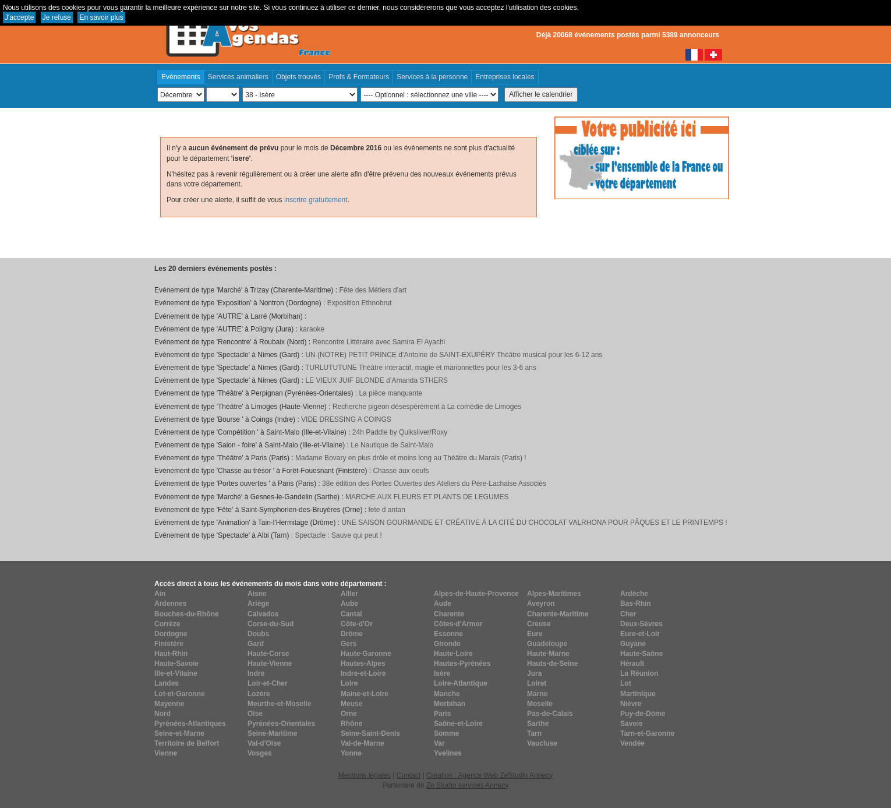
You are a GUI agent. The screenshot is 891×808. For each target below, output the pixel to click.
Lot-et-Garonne (179, 694)
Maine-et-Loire (364, 694)
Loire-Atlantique (460, 683)
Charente (449, 614)
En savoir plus (101, 17)
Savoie (631, 723)
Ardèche (634, 594)
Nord (162, 714)
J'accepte (19, 17)
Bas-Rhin (635, 603)
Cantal (351, 614)
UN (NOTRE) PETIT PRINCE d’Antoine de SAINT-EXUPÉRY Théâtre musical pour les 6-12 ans (453, 355)
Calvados (263, 614)
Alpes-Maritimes (554, 594)
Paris (442, 714)
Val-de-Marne (362, 743)
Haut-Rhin (171, 654)
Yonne (351, 753)
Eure (535, 634)
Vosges (260, 753)
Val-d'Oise (264, 743)
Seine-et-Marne (179, 733)
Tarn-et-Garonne (647, 733)
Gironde (447, 644)
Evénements (180, 77)
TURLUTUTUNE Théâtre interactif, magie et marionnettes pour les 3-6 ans (420, 368)
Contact (408, 775)
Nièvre (631, 704)
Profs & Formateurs (358, 77)
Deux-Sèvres (641, 624)
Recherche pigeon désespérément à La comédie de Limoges (427, 407)
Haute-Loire (453, 654)
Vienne (165, 753)
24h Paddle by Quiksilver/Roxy (399, 432)
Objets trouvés (298, 77)
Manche (447, 694)
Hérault (632, 663)
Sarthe (538, 723)
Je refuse (57, 17)
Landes (166, 683)
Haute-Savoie (176, 663)
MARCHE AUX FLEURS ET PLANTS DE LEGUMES (427, 497)
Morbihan (449, 704)
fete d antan (386, 510)
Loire (349, 683)
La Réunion (639, 673)
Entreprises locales (504, 77)
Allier (349, 594)
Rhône (351, 723)
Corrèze (167, 624)
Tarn (534, 733)
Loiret (536, 683)
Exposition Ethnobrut (359, 303)
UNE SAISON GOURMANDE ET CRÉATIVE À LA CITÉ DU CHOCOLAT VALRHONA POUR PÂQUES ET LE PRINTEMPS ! (534, 522)
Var (439, 743)
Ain (159, 594)
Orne (349, 714)
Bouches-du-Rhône (186, 614)
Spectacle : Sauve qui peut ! (338, 535)
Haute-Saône (641, 654)
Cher (628, 614)
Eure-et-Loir (640, 634)
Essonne (448, 634)
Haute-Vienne (270, 663)
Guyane (633, 644)
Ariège (258, 603)
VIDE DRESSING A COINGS (346, 419)
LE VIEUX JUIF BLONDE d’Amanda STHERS (376, 380)
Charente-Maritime (557, 614)
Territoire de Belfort (186, 743)
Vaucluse (542, 743)
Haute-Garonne (366, 654)
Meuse (351, 704)
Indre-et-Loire (363, 673)
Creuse (539, 624)
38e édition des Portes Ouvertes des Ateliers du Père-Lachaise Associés (434, 483)
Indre (256, 673)
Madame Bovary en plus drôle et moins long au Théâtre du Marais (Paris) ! (410, 458)
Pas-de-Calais (550, 714)
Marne (537, 694)
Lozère (259, 694)
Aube (349, 603)
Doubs (258, 634)
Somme (446, 733)
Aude (442, 603)
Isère (442, 673)
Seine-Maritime (272, 733)
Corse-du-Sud (271, 624)
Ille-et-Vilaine (175, 673)
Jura (534, 673)
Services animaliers (238, 77)
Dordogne (171, 634)
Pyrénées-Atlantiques (190, 723)
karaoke (311, 329)
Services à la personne (432, 77)
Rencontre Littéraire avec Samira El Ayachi (378, 342)
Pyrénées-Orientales (281, 723)
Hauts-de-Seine (552, 663)
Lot (625, 683)
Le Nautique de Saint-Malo (392, 445)
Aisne (257, 594)
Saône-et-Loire (458, 723)
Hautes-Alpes (363, 663)
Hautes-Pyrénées (462, 663)
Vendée (632, 743)
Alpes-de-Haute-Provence (476, 594)
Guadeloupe (547, 644)
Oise (255, 714)
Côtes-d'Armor (458, 624)
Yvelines (448, 753)
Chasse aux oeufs (401, 471)
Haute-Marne (548, 654)
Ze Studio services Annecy (467, 785)
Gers (348, 644)
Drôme (352, 634)
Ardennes (170, 603)
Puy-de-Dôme (642, 714)
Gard (256, 644)
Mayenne (169, 704)
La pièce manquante (390, 393)
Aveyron (541, 603)
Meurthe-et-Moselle (279, 704)
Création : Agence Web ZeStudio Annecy (489, 775)
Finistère (168, 644)
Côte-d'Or (357, 624)
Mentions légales (364, 775)
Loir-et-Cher (268, 683)
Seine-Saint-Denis (370, 733)
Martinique (638, 694)
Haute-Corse (268, 654)
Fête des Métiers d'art (372, 290)
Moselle (540, 704)
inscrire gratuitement (316, 200)
